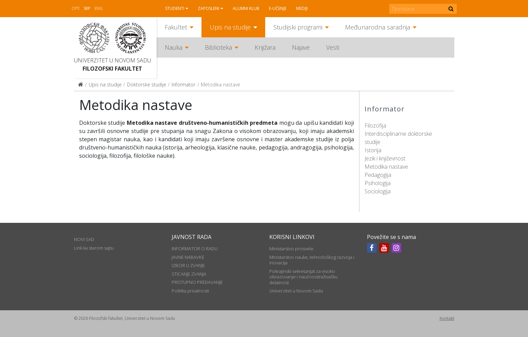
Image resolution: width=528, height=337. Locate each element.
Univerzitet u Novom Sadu (112, 60)
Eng (99, 8)
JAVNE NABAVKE (188, 257)
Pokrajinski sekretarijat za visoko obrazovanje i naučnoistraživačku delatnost (303, 277)
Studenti (174, 8)
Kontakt (447, 318)
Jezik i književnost (385, 158)
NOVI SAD (84, 239)
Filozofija (375, 125)
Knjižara (265, 47)
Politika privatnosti (190, 291)
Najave (301, 47)
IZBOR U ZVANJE (188, 265)
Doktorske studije (146, 84)
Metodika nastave (386, 166)
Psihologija (378, 183)
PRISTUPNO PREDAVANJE (197, 282)
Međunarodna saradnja (377, 27)
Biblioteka (218, 47)
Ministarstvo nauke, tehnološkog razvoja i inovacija (311, 260)
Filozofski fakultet (112, 68)
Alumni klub (246, 8)
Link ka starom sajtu (94, 248)
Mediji (302, 8)
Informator (183, 84)
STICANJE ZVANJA (189, 274)
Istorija (373, 150)
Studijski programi (297, 27)
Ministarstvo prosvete (291, 248)
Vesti (332, 47)
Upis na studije (230, 27)
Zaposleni (208, 8)
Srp (87, 8)
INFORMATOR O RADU (195, 248)
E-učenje (277, 8)
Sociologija (378, 191)
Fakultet (176, 27)
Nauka (173, 47)
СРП (75, 8)
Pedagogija (378, 175)
